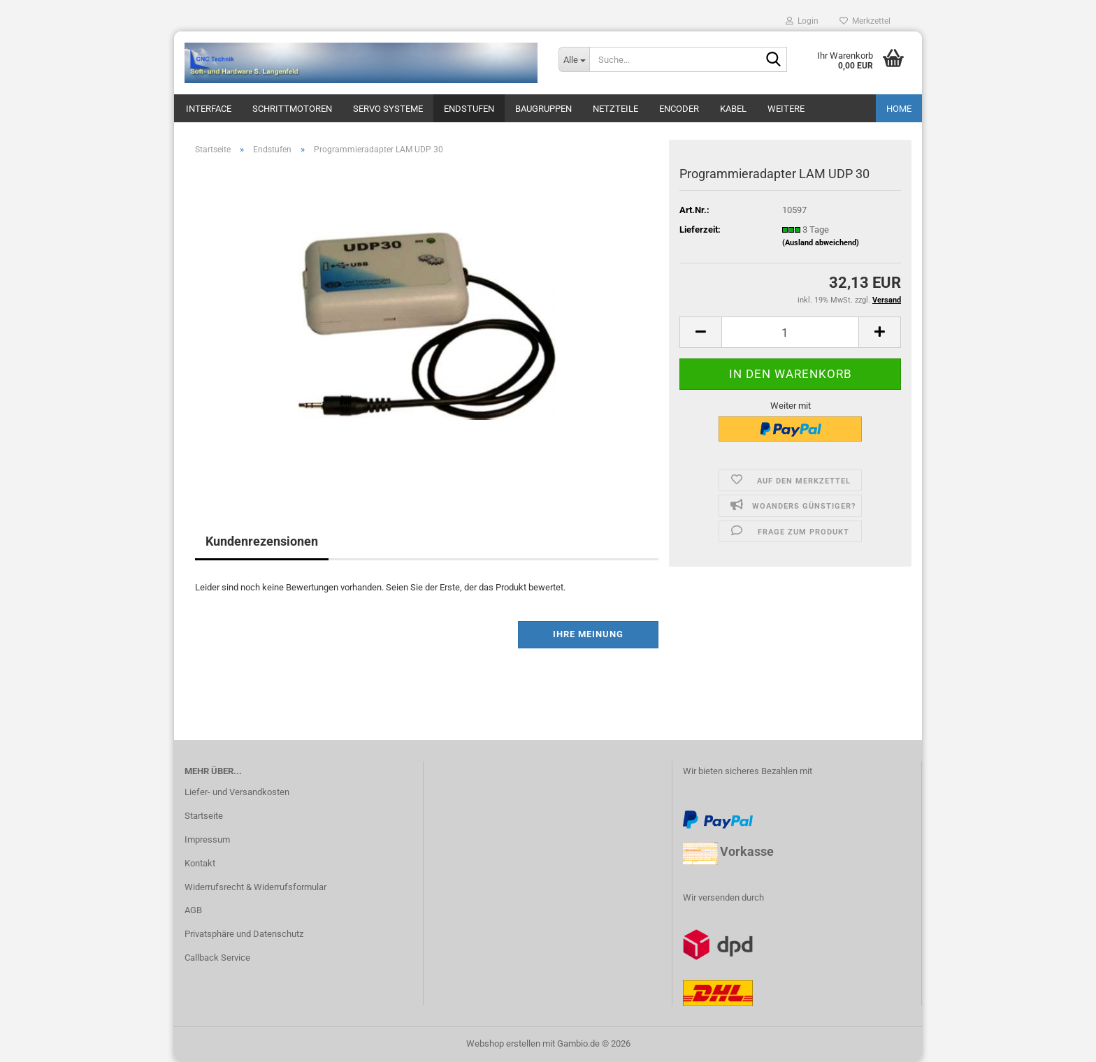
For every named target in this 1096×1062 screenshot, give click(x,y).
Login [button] (802, 21)
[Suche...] (573, 59)
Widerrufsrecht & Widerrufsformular (255, 887)
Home (898, 108)
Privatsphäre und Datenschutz (244, 934)
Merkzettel (865, 21)
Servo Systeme (388, 108)
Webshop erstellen (503, 1043)
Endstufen (469, 108)
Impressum (207, 839)
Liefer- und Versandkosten (237, 792)
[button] (700, 332)
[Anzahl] (790, 332)
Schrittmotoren (292, 108)
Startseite (204, 815)
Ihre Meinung (588, 634)
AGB (193, 910)
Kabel (733, 108)
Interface (208, 108)
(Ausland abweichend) (820, 242)
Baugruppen (543, 108)
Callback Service (217, 957)
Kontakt (200, 863)
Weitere (786, 108)
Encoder (679, 108)
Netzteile (615, 108)
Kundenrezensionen (262, 541)
